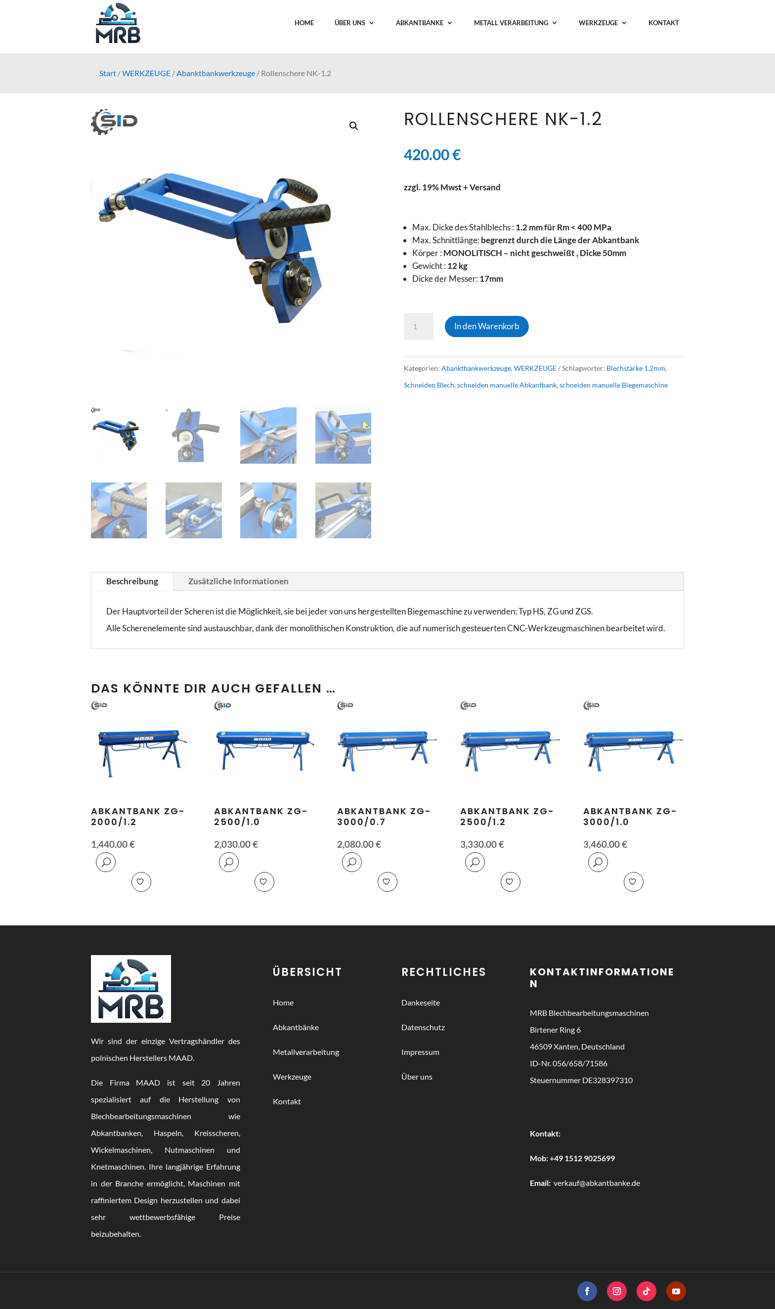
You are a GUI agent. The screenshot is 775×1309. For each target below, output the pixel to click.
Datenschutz (423, 1027)
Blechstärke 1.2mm (635, 368)
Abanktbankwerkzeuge (215, 73)
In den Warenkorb (486, 326)
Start (107, 73)
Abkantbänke (296, 1027)
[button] (354, 126)
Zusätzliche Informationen (238, 581)
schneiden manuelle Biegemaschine (614, 385)
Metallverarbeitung (306, 1051)
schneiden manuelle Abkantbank (507, 385)
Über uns (416, 1076)
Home (283, 1002)
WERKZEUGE (146, 73)
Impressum (420, 1051)
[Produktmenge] (418, 327)
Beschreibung (132, 581)
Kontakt (287, 1101)
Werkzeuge (292, 1076)
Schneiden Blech (429, 385)
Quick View (106, 862)
